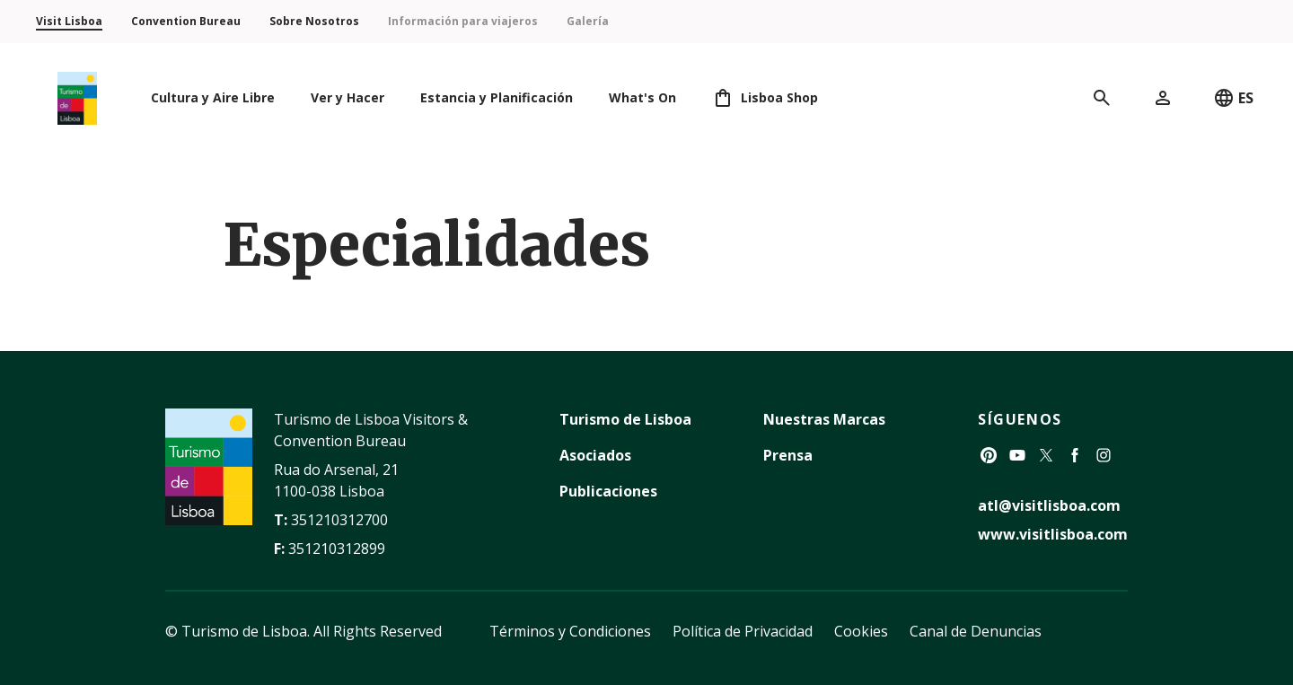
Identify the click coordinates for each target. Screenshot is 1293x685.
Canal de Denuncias (976, 631)
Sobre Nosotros (314, 21)
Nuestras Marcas (824, 419)
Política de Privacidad (743, 631)
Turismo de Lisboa (625, 419)
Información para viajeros (463, 21)
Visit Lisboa (69, 21)
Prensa (788, 455)
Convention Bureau (186, 21)
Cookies (861, 631)
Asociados (595, 455)
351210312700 (339, 520)
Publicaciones (608, 491)
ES (1233, 98)
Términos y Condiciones (570, 631)
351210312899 (336, 548)
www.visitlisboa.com (1053, 534)
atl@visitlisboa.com (1049, 505)
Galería (588, 21)
